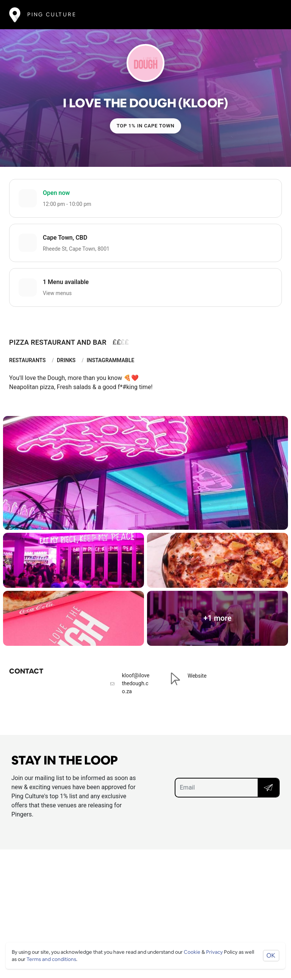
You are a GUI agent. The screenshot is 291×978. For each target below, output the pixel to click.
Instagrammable (111, 360)
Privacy (214, 952)
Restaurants (27, 360)
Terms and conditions (51, 959)
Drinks (66, 360)
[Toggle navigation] (271, 14)
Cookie (192, 952)
